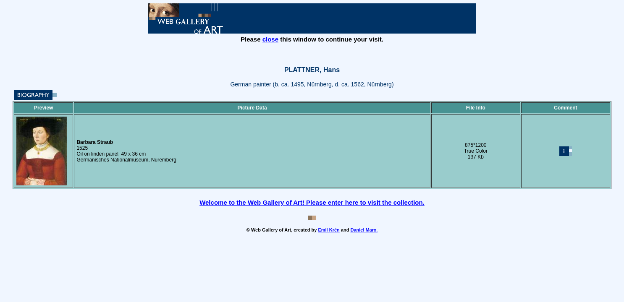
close (270, 39)
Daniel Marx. (364, 229)
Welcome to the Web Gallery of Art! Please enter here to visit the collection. (312, 202)
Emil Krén (328, 229)
